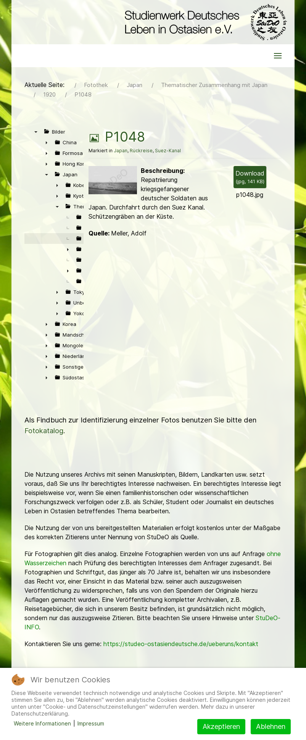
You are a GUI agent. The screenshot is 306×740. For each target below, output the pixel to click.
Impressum (90, 723)
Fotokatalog (43, 430)
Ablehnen (270, 726)
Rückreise (141, 150)
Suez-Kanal (168, 150)
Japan (120, 150)
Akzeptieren (221, 726)
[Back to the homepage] (204, 22)
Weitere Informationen (42, 723)
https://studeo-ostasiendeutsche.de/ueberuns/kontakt (180, 644)
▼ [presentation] (36, 131)
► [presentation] (46, 142)
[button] (278, 55)
